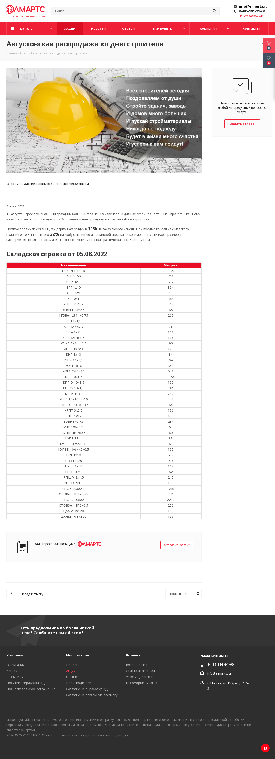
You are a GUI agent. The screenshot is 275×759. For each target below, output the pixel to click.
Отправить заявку (177, 545)
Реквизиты (14, 677)
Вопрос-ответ (136, 665)
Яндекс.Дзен (265, 748)
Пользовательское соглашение (30, 689)
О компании (15, 665)
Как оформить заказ (141, 683)
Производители (78, 683)
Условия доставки (139, 677)
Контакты (13, 671)
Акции (71, 671)
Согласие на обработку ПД (87, 689)
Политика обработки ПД (25, 683)
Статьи (71, 677)
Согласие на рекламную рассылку (92, 695)
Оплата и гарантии (140, 671)
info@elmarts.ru (253, 6)
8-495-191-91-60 (252, 11)
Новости (72, 665)
